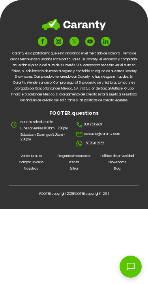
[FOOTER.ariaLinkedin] (106, 41)
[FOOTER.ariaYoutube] (90, 41)
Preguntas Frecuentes (74, 156)
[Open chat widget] (131, 267)
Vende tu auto (31, 156)
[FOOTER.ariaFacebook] (42, 41)
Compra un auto (31, 162)
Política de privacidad (117, 156)
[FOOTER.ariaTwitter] (74, 41)
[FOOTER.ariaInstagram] (58, 41)
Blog (117, 168)
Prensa (74, 162)
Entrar (74, 168)
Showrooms (117, 162)
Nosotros (31, 168)
